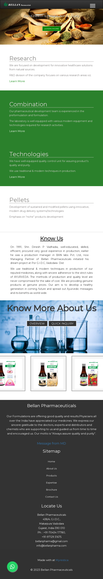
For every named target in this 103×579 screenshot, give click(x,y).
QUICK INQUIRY (62, 323)
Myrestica (62, 560)
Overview (37, 323)
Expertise (51, 482)
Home (51, 461)
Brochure (51, 489)
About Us (51, 468)
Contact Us (51, 496)
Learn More (51, 28)
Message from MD (51, 443)
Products (51, 475)
